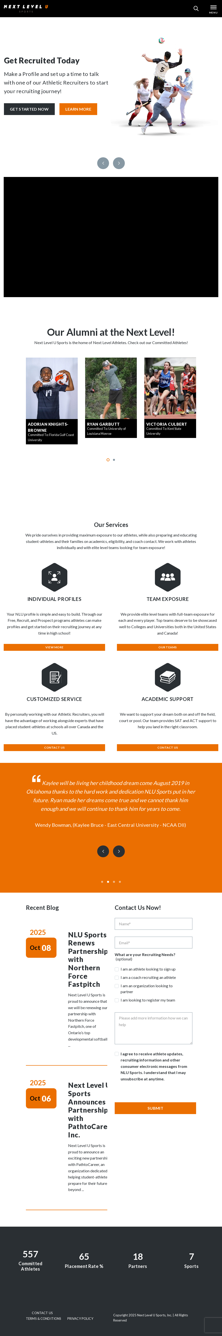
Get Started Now (29, 109)
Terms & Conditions (43, 1319)
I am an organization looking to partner (147, 988)
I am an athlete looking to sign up (148, 969)
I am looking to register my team (148, 1000)
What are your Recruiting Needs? (145, 954)
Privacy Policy (80, 1319)
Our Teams (167, 647)
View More (54, 647)
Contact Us (54, 747)
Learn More (78, 109)
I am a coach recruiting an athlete (148, 977)
